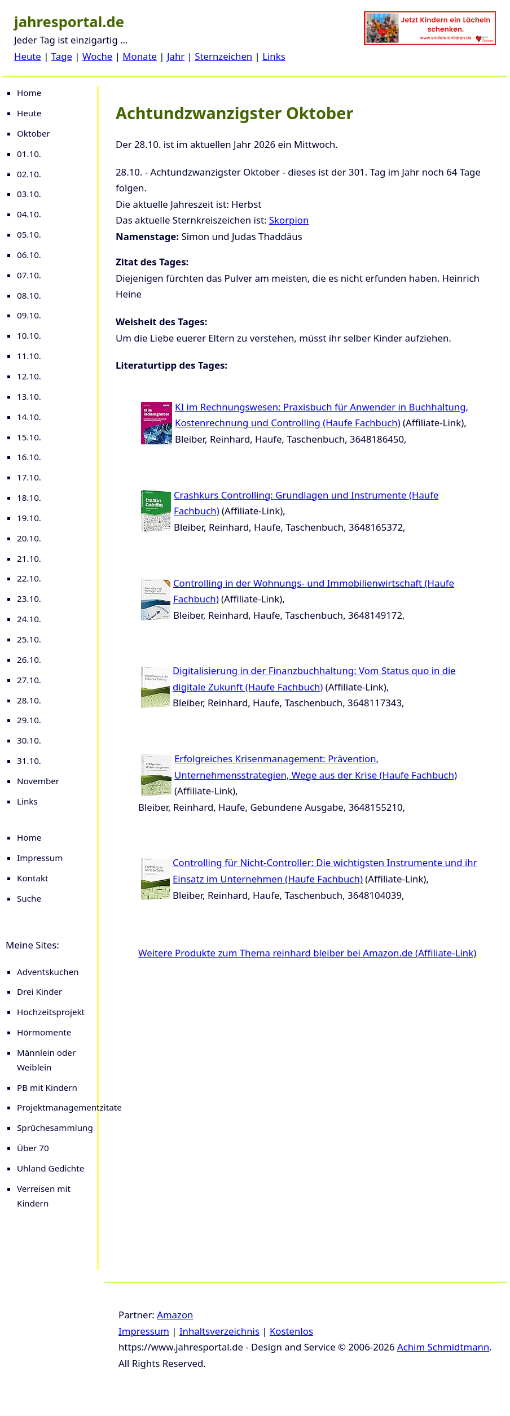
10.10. (29, 335)
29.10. (29, 720)
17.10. (29, 477)
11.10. (29, 355)
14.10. (29, 416)
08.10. (29, 295)
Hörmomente (44, 1032)
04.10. (29, 214)
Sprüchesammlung (55, 1127)
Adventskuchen (48, 971)
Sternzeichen (223, 56)
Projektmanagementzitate (69, 1107)
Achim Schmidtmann (443, 1346)
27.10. (29, 679)
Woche (97, 56)
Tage (61, 56)
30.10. (29, 740)
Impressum (40, 857)
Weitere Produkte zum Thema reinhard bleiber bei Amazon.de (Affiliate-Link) (307, 952)
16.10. (29, 456)
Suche (29, 898)
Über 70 (33, 1147)
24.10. (29, 618)
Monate (139, 56)
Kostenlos (291, 1331)
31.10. (29, 760)
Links (273, 56)
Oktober (33, 133)
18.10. (29, 497)
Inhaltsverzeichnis (219, 1331)
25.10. (29, 639)
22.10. (29, 578)
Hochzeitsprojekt (51, 1011)
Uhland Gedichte (50, 1168)
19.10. (29, 517)
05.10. (29, 234)
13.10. (29, 396)
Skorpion (289, 219)
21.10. (29, 558)
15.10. (29, 437)
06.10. (29, 254)
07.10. (29, 275)
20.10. (29, 538)
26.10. (29, 659)
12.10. (29, 376)
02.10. (29, 174)
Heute (27, 56)
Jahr (175, 56)
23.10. (29, 598)
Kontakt (33, 878)
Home (29, 92)
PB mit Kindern (47, 1087)
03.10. (29, 193)
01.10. (29, 153)
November (38, 780)
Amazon (175, 1314)
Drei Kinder (39, 991)
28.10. (29, 700)
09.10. (29, 315)
